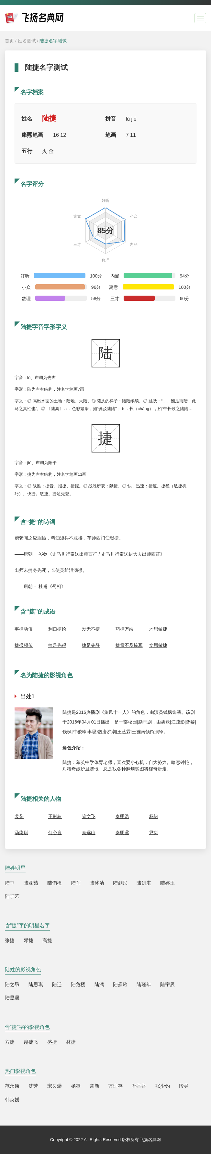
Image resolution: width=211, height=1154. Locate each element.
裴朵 (19, 816)
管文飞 (88, 816)
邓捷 (28, 940)
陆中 (10, 883)
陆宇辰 (167, 984)
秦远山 (88, 832)
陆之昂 (12, 984)
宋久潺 (54, 1086)
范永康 (12, 1086)
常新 (94, 1086)
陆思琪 (35, 984)
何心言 (55, 832)
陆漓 (99, 984)
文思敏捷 (158, 645)
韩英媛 (12, 1099)
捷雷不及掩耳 (129, 645)
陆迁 (57, 984)
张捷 (10, 940)
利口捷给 (57, 629)
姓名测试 (27, 40)
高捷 (47, 940)
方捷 (10, 1042)
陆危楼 (78, 984)
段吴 (184, 1086)
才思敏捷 (158, 629)
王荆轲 (55, 816)
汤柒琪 (21, 832)
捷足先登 (91, 645)
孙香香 (139, 1086)
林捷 (71, 1042)
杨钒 (153, 816)
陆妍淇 (144, 883)
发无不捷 (91, 629)
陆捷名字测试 (53, 40)
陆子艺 (12, 896)
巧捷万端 (125, 629)
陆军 (76, 883)
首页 (9, 40)
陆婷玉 (167, 883)
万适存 (115, 1086)
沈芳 (33, 1086)
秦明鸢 (122, 832)
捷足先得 (57, 645)
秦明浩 (122, 816)
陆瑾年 (144, 984)
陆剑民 (120, 883)
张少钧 (162, 1086)
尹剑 (153, 832)
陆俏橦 (54, 883)
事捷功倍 (24, 629)
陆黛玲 (120, 984)
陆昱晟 (12, 997)
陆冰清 (97, 883)
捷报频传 (24, 645)
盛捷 (52, 1042)
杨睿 (76, 1086)
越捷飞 (31, 1042)
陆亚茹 (31, 883)
